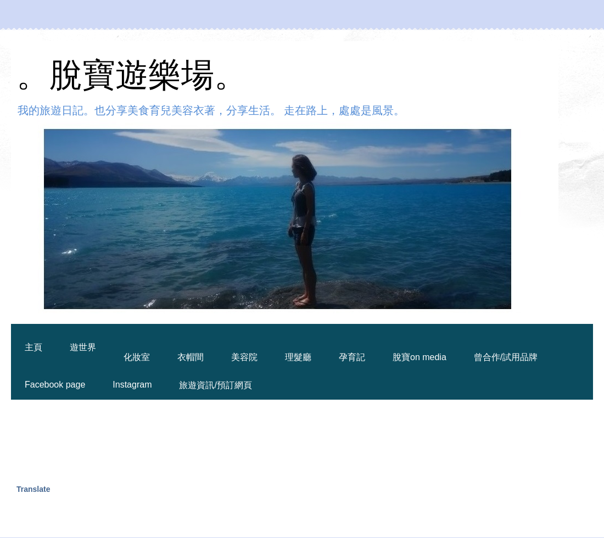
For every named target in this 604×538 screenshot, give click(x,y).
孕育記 (352, 357)
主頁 (33, 347)
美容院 (244, 357)
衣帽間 (190, 357)
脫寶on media (419, 357)
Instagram (132, 384)
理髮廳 (298, 357)
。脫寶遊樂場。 (131, 75)
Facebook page (55, 384)
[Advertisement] (216, 441)
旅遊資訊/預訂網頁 (215, 385)
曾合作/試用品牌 (506, 357)
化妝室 (137, 357)
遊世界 (83, 347)
